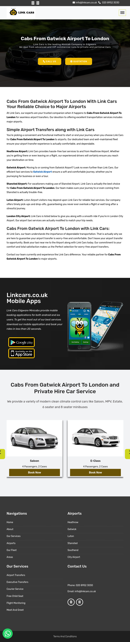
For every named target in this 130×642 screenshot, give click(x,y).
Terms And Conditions (65, 636)
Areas (10, 557)
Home (10, 522)
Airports (11, 543)
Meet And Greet (15, 610)
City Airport (74, 557)
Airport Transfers (16, 575)
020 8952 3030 (108, 2)
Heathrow (73, 522)
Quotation (78, 61)
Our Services (13, 536)
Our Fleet (12, 550)
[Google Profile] (38, 3)
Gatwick (72, 529)
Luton (71, 536)
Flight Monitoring (16, 603)
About (10, 529)
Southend (73, 550)
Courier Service (15, 589)
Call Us (49, 61)
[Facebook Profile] (33, 3)
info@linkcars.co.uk (84, 2)
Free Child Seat (15, 596)
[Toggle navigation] (122, 12)
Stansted (73, 543)
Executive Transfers (17, 582)
